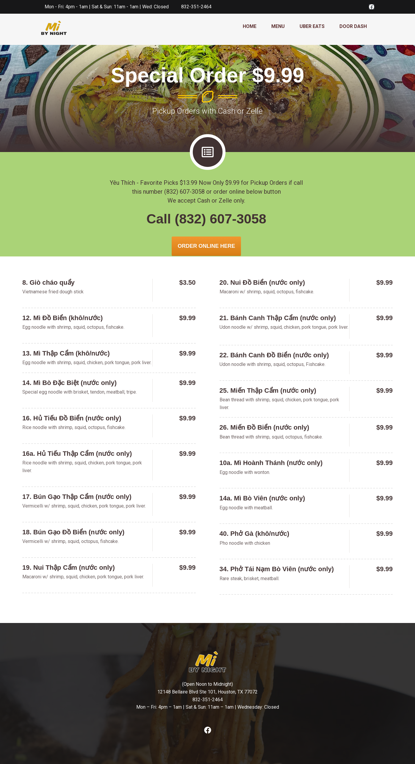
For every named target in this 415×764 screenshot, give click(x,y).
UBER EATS (312, 26)
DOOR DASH (353, 26)
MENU (278, 26)
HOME (249, 26)
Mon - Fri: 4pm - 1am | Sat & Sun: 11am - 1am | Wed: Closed (107, 7)
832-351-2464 (196, 7)
